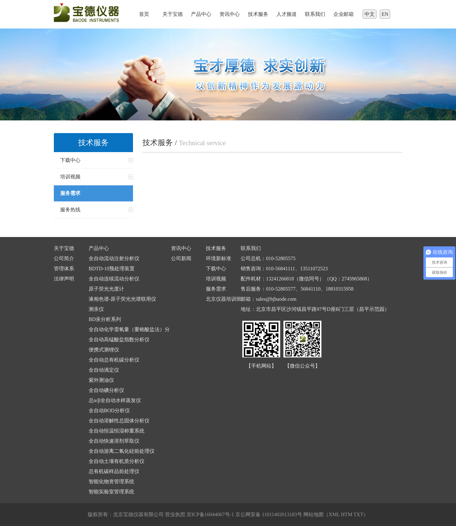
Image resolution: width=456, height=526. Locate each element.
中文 (369, 14)
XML (334, 514)
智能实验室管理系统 (111, 491)
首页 (144, 14)
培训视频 (216, 278)
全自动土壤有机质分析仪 (116, 461)
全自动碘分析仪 (106, 390)
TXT (358, 514)
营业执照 (175, 514)
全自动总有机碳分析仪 (114, 359)
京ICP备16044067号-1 (211, 514)
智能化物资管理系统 (111, 481)
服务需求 (216, 289)
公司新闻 (181, 258)
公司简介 (64, 258)
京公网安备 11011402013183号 (268, 514)
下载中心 (216, 268)
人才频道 (286, 14)
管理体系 (64, 268)
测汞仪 (96, 309)
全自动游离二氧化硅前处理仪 (122, 451)
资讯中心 (229, 14)
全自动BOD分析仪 (109, 410)
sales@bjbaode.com (276, 299)
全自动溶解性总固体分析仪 (119, 420)
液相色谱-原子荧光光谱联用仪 (122, 299)
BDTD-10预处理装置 (112, 268)
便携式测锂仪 (104, 349)
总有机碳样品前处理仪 (114, 471)
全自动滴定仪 (104, 370)
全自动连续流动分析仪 (114, 278)
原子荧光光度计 (106, 289)
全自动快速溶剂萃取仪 (114, 441)
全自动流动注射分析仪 (114, 258)
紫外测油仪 (101, 380)
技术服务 (258, 14)
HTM (346, 514)
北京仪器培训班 (223, 299)
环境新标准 (218, 258)
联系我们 (315, 14)
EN (385, 14)
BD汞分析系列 (105, 319)
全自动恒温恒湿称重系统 (116, 430)
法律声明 (64, 278)
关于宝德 (172, 14)
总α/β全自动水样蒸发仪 (115, 400)
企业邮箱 (343, 14)
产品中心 (201, 14)
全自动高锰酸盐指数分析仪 (119, 339)
